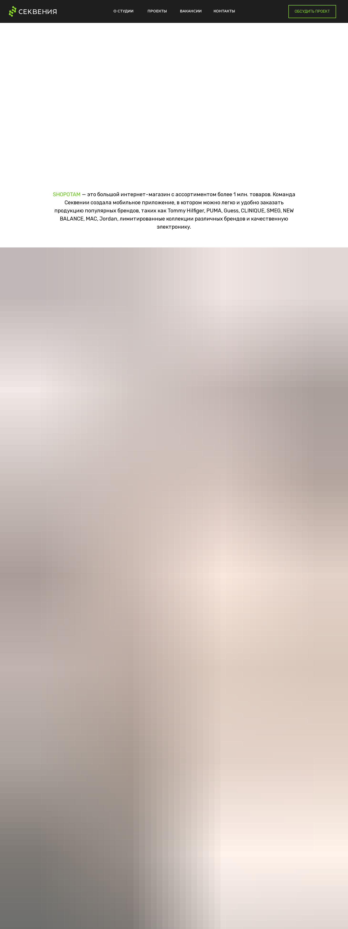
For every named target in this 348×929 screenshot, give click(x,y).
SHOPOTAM (67, 194)
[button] (312, 11)
